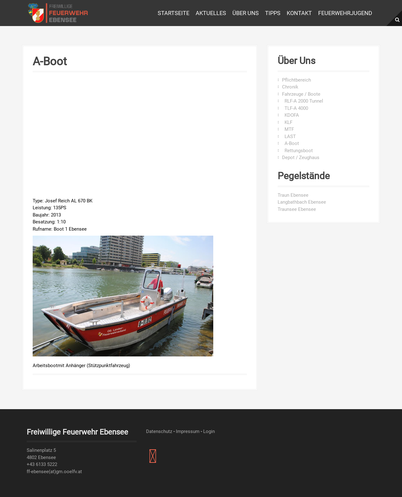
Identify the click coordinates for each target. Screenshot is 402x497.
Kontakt (299, 13)
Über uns (245, 13)
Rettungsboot (297, 150)
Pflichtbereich (296, 80)
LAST (289, 136)
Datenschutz (159, 431)
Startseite (173, 13)
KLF (287, 122)
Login (209, 431)
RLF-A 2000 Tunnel (302, 101)
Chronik (290, 87)
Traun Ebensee (293, 195)
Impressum (187, 431)
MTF (288, 129)
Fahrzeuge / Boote (301, 94)
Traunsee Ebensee (297, 209)
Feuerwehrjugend (345, 13)
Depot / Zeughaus (300, 157)
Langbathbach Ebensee (302, 202)
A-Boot (290, 143)
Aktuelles (211, 13)
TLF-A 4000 (295, 108)
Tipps (272, 13)
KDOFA (290, 115)
